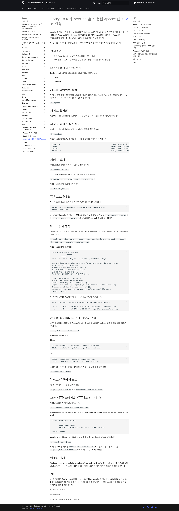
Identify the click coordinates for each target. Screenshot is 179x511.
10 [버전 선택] (49, 3)
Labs (42, 8)
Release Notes (72, 8)
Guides (28, 8)
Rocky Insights (85, 8)
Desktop (61, 8)
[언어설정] (99, 2)
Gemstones (51, 8)
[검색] (115, 3)
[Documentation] (23, 2)
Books (36, 8)
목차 (135, 18)
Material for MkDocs (35, 508)
